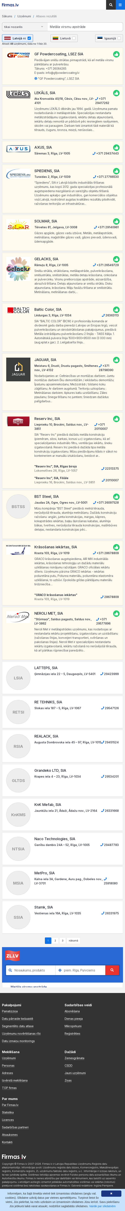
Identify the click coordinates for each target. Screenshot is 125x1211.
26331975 (110, 913)
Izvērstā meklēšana (15, 1080)
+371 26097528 (106, 502)
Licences (8, 1119)
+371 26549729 (106, 265)
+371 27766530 (106, 176)
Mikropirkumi (73, 1026)
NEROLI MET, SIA (48, 613)
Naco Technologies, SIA (54, 839)
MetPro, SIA (44, 873)
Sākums (7, 16)
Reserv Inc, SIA (47, 419)
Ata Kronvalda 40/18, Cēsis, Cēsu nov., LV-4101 (64, 101)
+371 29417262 (102, 101)
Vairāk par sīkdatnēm (102, 1206)
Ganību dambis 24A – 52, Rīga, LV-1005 (62, 845)
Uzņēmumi (24, 16)
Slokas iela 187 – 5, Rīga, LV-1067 (57, 708)
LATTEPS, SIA (46, 668)
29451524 (110, 742)
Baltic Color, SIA (48, 309)
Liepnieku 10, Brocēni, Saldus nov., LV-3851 (61, 426)
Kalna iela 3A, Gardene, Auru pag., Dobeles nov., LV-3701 (68, 881)
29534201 (110, 776)
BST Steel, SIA (46, 496)
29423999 (109, 674)
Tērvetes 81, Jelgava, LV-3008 (55, 227)
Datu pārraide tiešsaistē (17, 1018)
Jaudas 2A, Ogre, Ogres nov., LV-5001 (60, 502)
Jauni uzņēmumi (75, 1073)
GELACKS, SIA (46, 259)
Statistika (8, 1112)
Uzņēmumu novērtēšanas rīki (21, 1033)
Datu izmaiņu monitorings (18, 1041)
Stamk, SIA (43, 907)
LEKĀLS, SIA (44, 93)
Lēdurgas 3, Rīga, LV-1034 (52, 315)
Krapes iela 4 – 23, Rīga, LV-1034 (57, 776)
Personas (8, 1065)
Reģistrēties (72, 1033)
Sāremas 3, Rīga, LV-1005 (52, 153)
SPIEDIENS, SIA (47, 171)
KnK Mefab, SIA (47, 805)
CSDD (68, 1065)
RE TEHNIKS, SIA (48, 702)
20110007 (110, 480)
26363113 (110, 315)
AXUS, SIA (43, 147)
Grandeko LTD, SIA (50, 770)
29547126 (110, 708)
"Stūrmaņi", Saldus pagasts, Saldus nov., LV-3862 (63, 621)
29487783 (109, 845)
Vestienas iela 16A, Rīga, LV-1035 (57, 913)
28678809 (110, 597)
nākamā (73, 940)
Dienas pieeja (74, 1018)
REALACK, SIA (46, 736)
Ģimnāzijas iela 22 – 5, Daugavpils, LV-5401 (64, 674)
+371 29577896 (103, 621)
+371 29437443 (106, 153)
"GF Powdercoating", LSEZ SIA (56, 78)
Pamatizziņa (10, 1011)
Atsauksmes (10, 1134)
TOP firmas (9, 1088)
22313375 (110, 468)
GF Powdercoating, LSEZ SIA (58, 54)
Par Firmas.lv (10, 1105)
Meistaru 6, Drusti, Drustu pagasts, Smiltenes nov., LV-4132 (66, 368)
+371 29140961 (106, 227)
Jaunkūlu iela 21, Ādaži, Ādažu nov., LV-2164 (65, 810)
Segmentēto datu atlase (18, 1026)
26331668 (110, 810)
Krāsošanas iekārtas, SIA (55, 547)
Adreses (7, 1073)
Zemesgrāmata (74, 1058)
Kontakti (7, 1142)
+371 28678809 (106, 553)
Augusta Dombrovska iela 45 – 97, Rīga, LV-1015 (67, 742)
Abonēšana (72, 1011)
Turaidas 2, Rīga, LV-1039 (52, 176)
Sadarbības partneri (15, 1127)
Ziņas (68, 1080)
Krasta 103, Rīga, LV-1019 (51, 553)
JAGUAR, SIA (45, 360)
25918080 (111, 881)
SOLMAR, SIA (45, 221)
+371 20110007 (101, 426)
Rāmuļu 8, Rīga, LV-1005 (51, 265)
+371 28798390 (106, 368)
